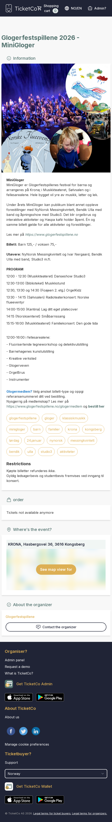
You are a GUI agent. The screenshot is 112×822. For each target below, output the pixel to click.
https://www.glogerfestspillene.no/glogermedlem (44, 406)
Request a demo (17, 667)
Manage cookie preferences (27, 744)
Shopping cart (51, 8)
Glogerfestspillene (20, 617)
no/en (73, 8)
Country (12, 767)
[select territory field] (56, 773)
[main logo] (21, 8)
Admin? (100, 8)
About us (12, 717)
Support (11, 762)
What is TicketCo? (19, 673)
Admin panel (14, 660)
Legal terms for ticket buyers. (52, 813)
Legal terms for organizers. (89, 813)
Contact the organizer (56, 627)
